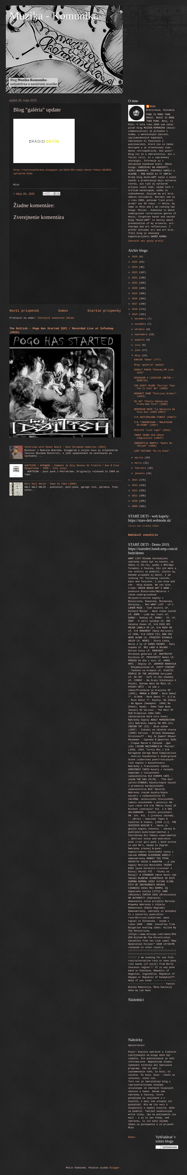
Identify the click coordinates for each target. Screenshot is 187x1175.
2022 (135, 277)
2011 (135, 495)
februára (141, 468)
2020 (135, 288)
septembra (142, 334)
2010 (135, 501)
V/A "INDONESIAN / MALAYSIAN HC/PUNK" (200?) (153, 423)
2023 (135, 272)
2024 (135, 267)
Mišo (153, 106)
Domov (63, 311)
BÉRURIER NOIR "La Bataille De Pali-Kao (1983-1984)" (154, 410)
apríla (139, 457)
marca (139, 463)
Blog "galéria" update (149, 364)
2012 (135, 490)
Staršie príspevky (104, 311)
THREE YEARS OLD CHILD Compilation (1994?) (149, 436)
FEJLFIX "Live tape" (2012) (152, 430)
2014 (135, 480)
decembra (141, 318)
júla (138, 345)
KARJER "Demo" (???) (147, 359)
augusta (140, 339)
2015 (135, 314)
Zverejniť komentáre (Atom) (56, 318)
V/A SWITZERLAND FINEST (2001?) (155, 417)
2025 (135, 262)
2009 (135, 506)
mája (138, 355)
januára (140, 473)
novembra (141, 324)
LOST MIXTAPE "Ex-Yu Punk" (151, 451)
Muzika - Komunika (53, 16)
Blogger (115, 1167)
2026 (135, 256)
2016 (135, 309)
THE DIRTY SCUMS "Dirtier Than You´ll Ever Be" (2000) (154, 387)
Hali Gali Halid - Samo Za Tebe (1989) (50, 483)
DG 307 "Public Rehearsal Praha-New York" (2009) (151, 403)
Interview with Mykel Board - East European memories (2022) (65, 447)
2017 (135, 304)
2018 (135, 298)
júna (138, 350)
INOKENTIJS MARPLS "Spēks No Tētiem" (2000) (153, 444)
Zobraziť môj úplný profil (145, 241)
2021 (135, 282)
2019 (135, 293)
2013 (135, 485)
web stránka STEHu (148, 526)
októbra (140, 329)
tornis (132, 526)
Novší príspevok (24, 311)
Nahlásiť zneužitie (143, 535)
